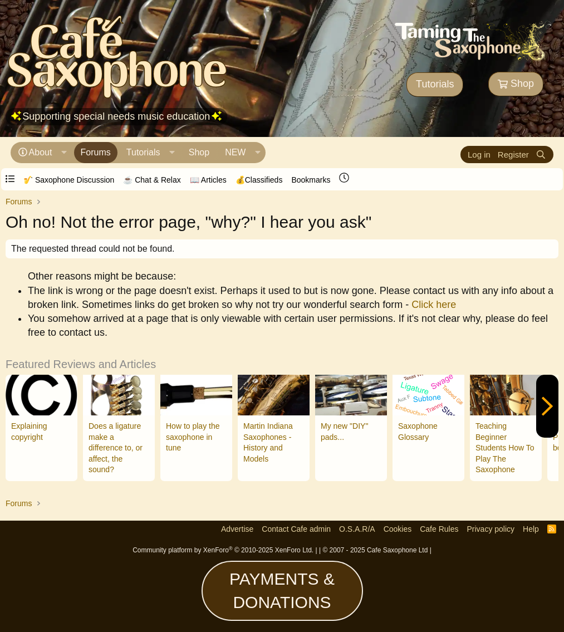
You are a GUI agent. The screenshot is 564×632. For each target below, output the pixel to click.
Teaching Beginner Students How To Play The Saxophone (504, 448)
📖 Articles (208, 179)
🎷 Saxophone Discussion (68, 179)
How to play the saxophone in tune (193, 437)
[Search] (541, 154)
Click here (433, 304)
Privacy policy (490, 529)
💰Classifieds (259, 179)
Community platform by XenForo (223, 550)
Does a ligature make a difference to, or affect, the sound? (116, 448)
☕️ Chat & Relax (151, 179)
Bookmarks (310, 179)
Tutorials (435, 84)
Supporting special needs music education (116, 116)
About (40, 152)
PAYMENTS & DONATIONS (282, 590)
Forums (96, 152)
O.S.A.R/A (357, 529)
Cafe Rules (439, 529)
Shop (516, 83)
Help (531, 529)
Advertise (237, 529)
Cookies (398, 529)
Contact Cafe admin (296, 529)
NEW (235, 152)
